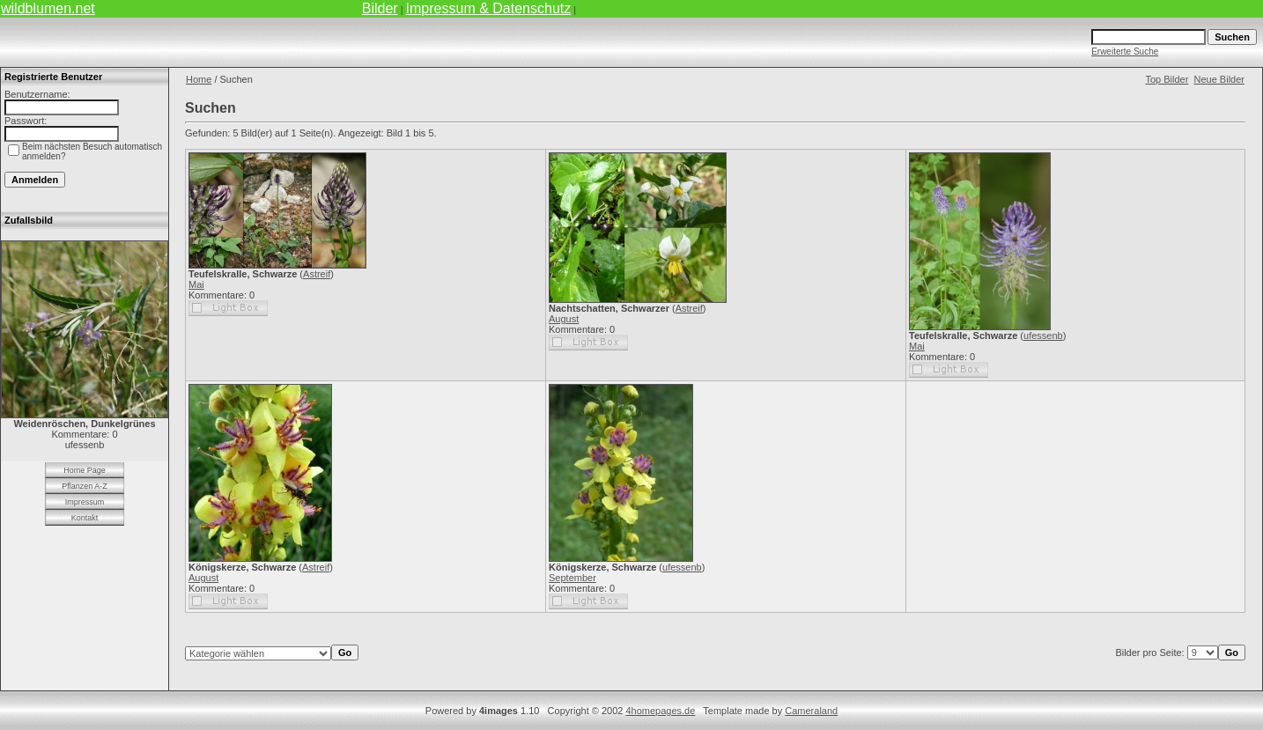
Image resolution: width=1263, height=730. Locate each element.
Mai (196, 284)
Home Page (84, 470)
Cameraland (811, 710)
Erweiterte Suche (1124, 51)
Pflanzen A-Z (84, 486)
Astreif (316, 274)
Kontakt (85, 517)
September (572, 577)
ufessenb (1043, 335)
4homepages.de (660, 710)
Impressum (85, 502)
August (564, 318)
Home (198, 79)
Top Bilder (1166, 79)
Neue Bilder (1219, 79)
